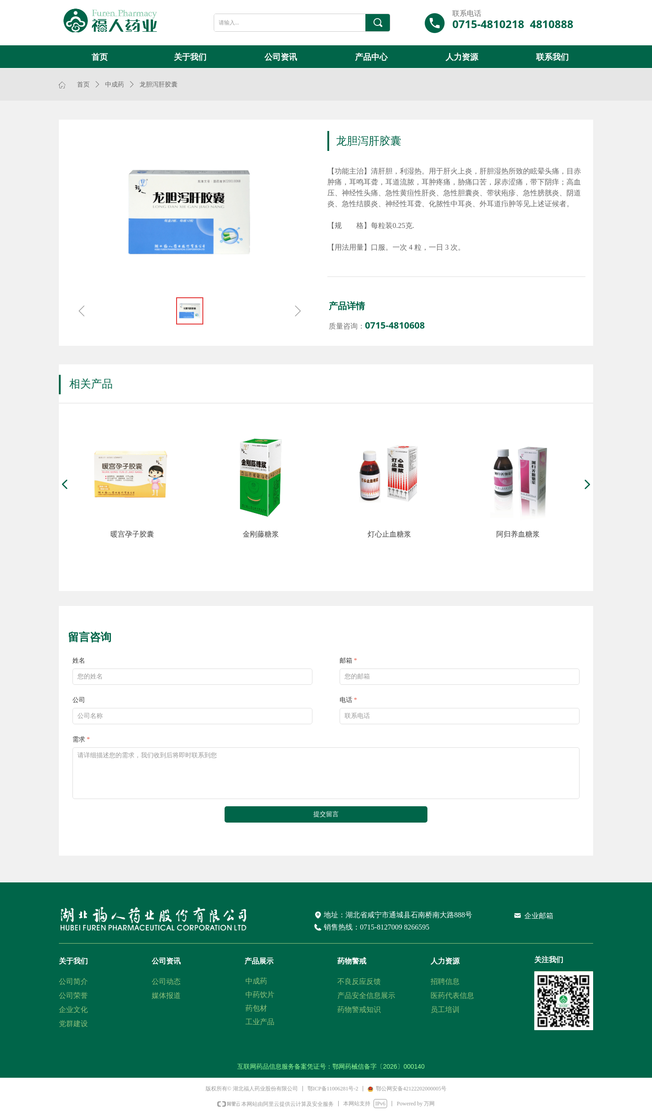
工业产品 (259, 1022)
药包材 (256, 1008)
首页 (83, 84)
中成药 (114, 84)
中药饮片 (259, 994)
